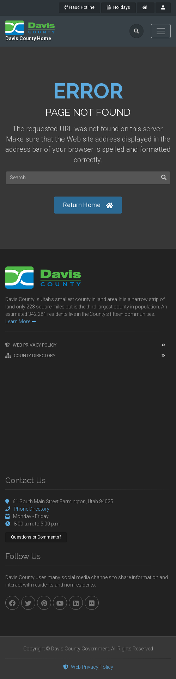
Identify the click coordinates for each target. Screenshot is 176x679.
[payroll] (163, 7)
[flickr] (92, 603)
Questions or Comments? (36, 537)
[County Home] (145, 7)
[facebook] (12, 603)
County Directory (30, 355)
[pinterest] (44, 603)
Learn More (20, 321)
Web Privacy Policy (30, 345)
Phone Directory (31, 509)
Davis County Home (28, 38)
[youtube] (60, 603)
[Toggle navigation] (161, 31)
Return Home (88, 205)
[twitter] (28, 603)
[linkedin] (76, 603)
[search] (136, 31)
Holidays (118, 7)
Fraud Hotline (80, 7)
